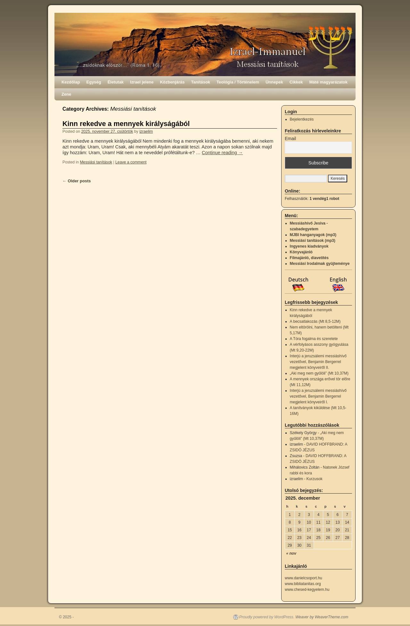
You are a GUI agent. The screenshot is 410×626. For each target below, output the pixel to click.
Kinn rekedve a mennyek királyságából (126, 124)
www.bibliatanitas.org (303, 584)
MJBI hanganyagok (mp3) (313, 235)
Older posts (76, 180)
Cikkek (296, 82)
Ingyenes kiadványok (309, 246)
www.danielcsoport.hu (303, 578)
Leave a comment (130, 162)
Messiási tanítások (96, 162)
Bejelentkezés (302, 119)
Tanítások (200, 82)
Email (290, 138)
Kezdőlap (71, 82)
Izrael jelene (141, 82)
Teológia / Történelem (238, 82)
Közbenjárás (172, 82)
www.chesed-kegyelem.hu (307, 589)
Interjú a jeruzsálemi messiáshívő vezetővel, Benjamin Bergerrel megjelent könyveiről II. (318, 362)
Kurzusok (315, 479)
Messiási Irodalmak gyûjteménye (320, 263)
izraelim (146, 131)
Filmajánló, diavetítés (309, 258)
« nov (291, 553)
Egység (93, 82)
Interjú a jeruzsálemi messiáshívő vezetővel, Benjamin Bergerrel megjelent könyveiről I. (318, 396)
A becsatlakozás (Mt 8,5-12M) (315, 321)
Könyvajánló (301, 252)
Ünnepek (274, 82)
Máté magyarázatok (328, 82)
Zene (66, 94)
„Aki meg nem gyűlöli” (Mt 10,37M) (319, 373)
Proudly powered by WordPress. (266, 617)
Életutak (116, 82)
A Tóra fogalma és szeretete (314, 339)
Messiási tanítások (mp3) (312, 240)
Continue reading (222, 152)
